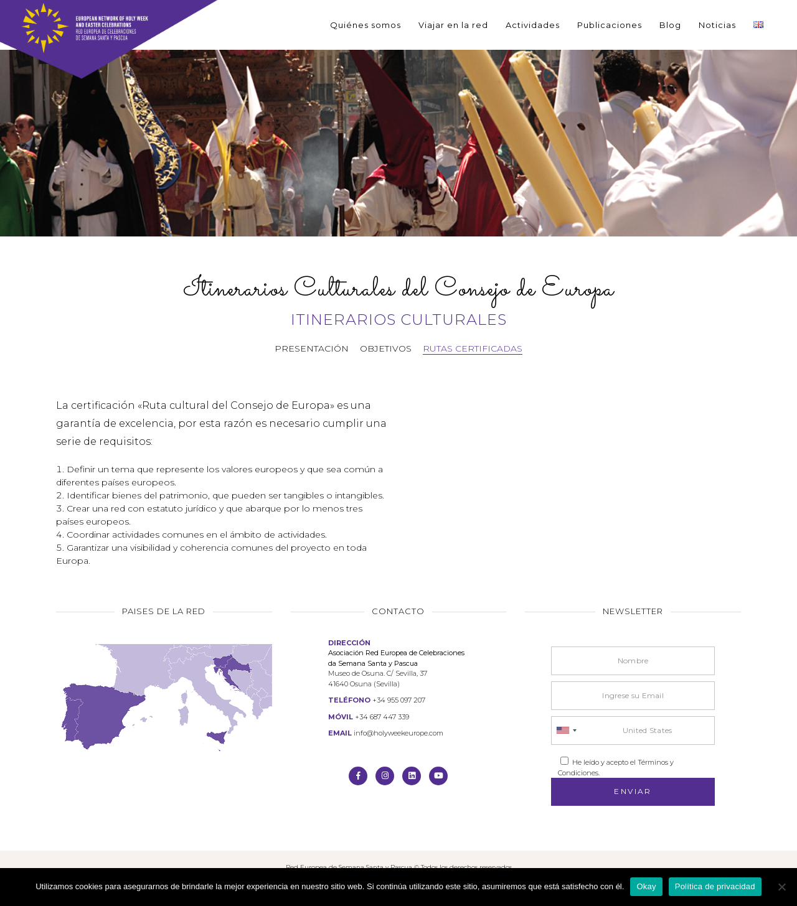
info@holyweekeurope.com (398, 733)
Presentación (312, 348)
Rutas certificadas (472, 348)
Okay (646, 886)
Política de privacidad (715, 886)
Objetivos (386, 348)
